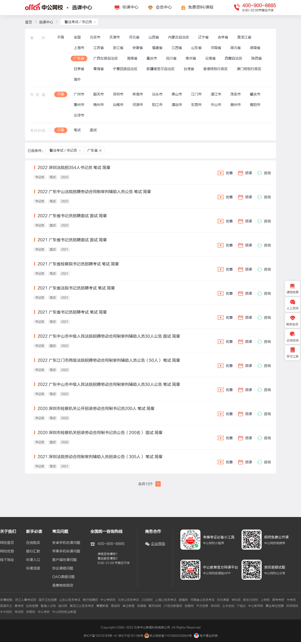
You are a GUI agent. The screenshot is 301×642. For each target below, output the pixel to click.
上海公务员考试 (165, 600)
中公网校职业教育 (64, 612)
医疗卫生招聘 (48, 600)
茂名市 (235, 94)
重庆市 (151, 58)
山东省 (196, 48)
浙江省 (118, 48)
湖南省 (255, 48)
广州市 (79, 94)
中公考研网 (107, 600)
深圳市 (118, 94)
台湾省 (189, 69)
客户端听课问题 (64, 560)
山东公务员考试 (69, 600)
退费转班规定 (62, 585)
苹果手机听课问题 (66, 551)
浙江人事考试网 (25, 600)
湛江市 (216, 94)
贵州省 (191, 58)
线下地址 (7, 560)
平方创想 (202, 606)
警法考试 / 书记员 (80, 22)
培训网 (62, 606)
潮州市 (235, 105)
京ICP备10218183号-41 (101, 635)
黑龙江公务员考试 (82, 606)
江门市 (196, 94)
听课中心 (130, 7)
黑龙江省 (244, 37)
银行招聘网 (90, 600)
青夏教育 (102, 606)
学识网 (215, 606)
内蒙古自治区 (178, 37)
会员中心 (164, 7)
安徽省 (137, 48)
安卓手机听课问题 (66, 543)
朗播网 (183, 600)
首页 (28, 22)
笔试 (77, 130)
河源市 (137, 105)
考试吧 (19, 612)
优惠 (225, 173)
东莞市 (196, 105)
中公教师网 (255, 606)
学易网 (30, 612)
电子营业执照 (206, 635)
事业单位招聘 (275, 606)
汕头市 (157, 94)
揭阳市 (255, 105)
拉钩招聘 (32, 606)
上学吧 (265, 600)
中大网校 (6, 612)
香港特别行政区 (215, 69)
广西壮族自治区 (105, 58)
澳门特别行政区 (249, 69)
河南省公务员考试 (202, 600)
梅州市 (98, 105)
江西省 (177, 48)
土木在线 (228, 606)
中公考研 (44, 612)
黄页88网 (154, 606)
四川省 (171, 58)
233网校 (147, 600)
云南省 (210, 58)
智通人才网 (48, 606)
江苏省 (98, 48)
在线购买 (33, 543)
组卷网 (189, 606)
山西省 (153, 37)
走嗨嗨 (141, 606)
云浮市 (79, 115)
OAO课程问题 (63, 577)
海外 (77, 79)
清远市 (177, 105)
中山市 (216, 105)
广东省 (79, 58)
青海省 (98, 69)
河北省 (134, 37)
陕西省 (256, 58)
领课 (245, 173)
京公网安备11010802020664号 (170, 635)
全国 (77, 37)
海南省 (132, 58)
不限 (60, 37)
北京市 (95, 37)
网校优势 (7, 551)
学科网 (236, 600)
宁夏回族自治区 (125, 69)
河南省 (216, 48)
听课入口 (33, 560)
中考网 (291, 600)
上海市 (79, 48)
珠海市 (137, 94)
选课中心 (82, 8)
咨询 (264, 173)
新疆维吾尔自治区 (160, 69)
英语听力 (6, 606)
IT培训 (241, 606)
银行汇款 (33, 551)
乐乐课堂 (223, 600)
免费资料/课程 (200, 7)
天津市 (114, 37)
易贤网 (115, 606)
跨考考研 (278, 600)
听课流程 (33, 568)
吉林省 (223, 37)
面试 (93, 130)
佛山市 (177, 94)
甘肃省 (79, 69)
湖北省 (235, 48)
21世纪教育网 (173, 606)
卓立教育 (128, 606)
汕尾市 (118, 105)
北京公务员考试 (128, 600)
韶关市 (98, 94)
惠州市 (79, 105)
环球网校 (292, 606)
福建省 (157, 48)
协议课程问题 (62, 568)
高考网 (19, 606)
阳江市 (157, 105)
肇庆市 (255, 94)
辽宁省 (203, 37)
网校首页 (7, 543)
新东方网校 (250, 600)
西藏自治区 (233, 58)
